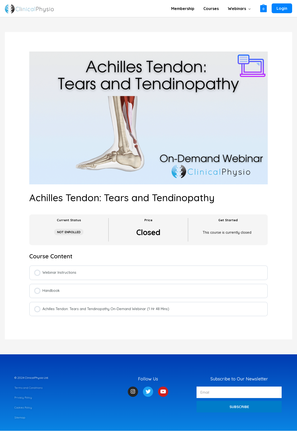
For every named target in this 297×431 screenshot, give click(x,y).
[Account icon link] (282, 8)
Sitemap (19, 418)
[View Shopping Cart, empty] (263, 8)
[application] (249, 8)
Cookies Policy (23, 408)
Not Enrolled (68, 232)
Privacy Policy (23, 398)
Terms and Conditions (28, 388)
